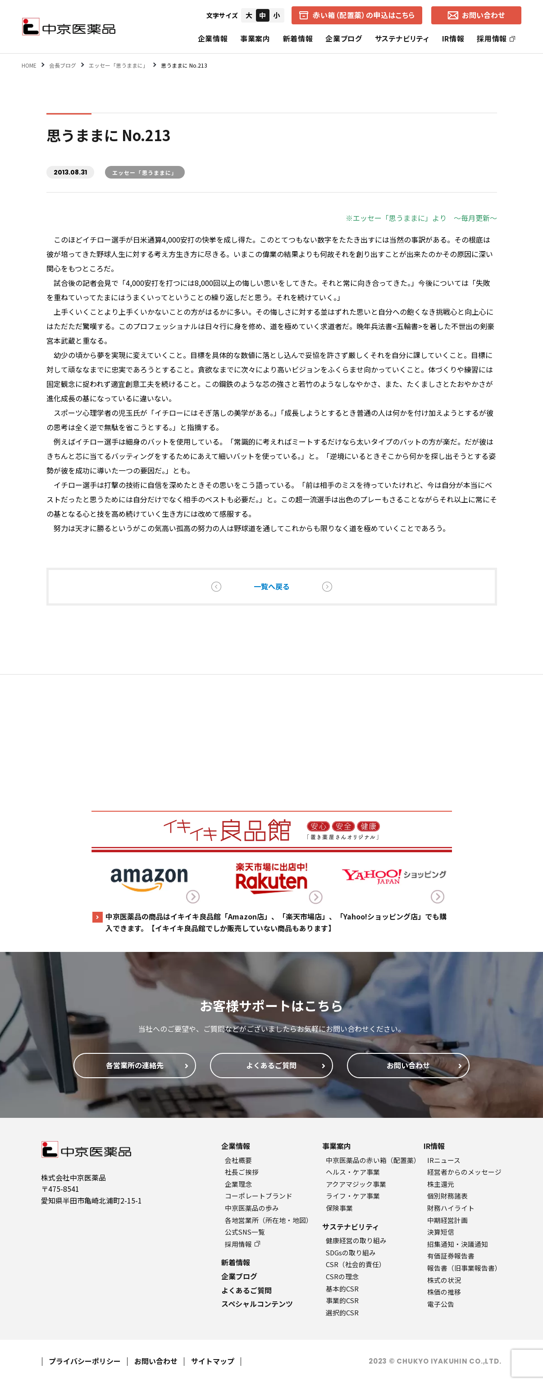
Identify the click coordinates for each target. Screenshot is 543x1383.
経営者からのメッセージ (464, 1171)
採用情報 (496, 38)
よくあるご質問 (246, 1290)
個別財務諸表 (447, 1195)
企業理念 (238, 1184)
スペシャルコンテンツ (257, 1303)
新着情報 (298, 38)
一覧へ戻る (272, 586)
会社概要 (238, 1160)
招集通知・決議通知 (457, 1244)
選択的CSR (342, 1312)
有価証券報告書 (451, 1255)
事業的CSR (342, 1300)
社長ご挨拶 (242, 1171)
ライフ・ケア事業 (353, 1195)
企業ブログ (343, 38)
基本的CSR (342, 1288)
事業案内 (255, 38)
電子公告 (440, 1304)
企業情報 (213, 38)
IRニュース (444, 1160)
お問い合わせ (156, 1360)
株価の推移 (444, 1291)
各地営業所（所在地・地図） (269, 1220)
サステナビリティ (402, 38)
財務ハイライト (451, 1208)
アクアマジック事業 (356, 1184)
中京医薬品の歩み (252, 1208)
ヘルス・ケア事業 (353, 1171)
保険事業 (339, 1208)
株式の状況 (444, 1280)
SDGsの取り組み (351, 1252)
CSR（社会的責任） (356, 1264)
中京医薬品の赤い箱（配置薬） (373, 1160)
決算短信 (440, 1231)
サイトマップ (212, 1360)
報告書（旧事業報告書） (464, 1268)
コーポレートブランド (258, 1195)
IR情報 (453, 38)
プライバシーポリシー (85, 1360)
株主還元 (440, 1184)
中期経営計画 (447, 1220)
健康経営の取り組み (356, 1240)
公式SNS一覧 (245, 1231)
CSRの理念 (342, 1276)
